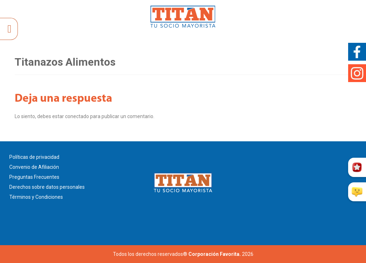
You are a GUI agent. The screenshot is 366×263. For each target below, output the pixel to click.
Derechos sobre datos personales (47, 187)
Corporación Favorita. (214, 254)
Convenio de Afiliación (34, 167)
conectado (77, 116)
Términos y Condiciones (36, 197)
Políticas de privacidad (34, 157)
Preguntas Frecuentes (34, 177)
